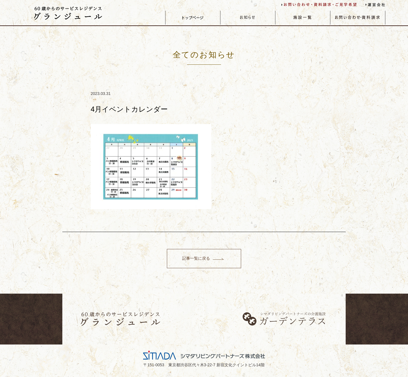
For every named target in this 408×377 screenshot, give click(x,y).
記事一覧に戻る (196, 258)
